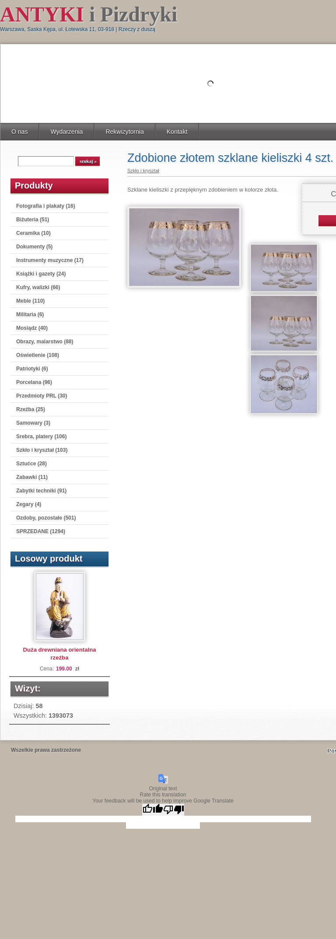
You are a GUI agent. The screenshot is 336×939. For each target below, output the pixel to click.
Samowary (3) (33, 423)
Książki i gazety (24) (41, 274)
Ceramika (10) (33, 233)
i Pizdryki (88, 14)
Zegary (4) (28, 504)
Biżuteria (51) (32, 219)
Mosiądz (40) (32, 328)
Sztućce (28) (31, 464)
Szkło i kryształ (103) (41, 450)
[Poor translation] (173, 810)
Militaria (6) (30, 314)
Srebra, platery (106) (41, 436)
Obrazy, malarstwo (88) (45, 342)
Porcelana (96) (34, 382)
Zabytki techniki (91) (41, 491)
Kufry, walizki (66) (38, 287)
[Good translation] (152, 810)
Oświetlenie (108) (37, 355)
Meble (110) (30, 301)
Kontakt (177, 131)
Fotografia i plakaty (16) (45, 206)
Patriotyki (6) (32, 369)
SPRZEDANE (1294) (40, 531)
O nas (19, 131)
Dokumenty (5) (34, 247)
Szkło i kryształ (143, 170)
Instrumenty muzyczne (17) (50, 260)
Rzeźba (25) (30, 409)
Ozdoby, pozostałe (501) (46, 518)
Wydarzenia (66, 131)
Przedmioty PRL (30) (41, 396)
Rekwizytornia (124, 131)
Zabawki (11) (32, 477)
